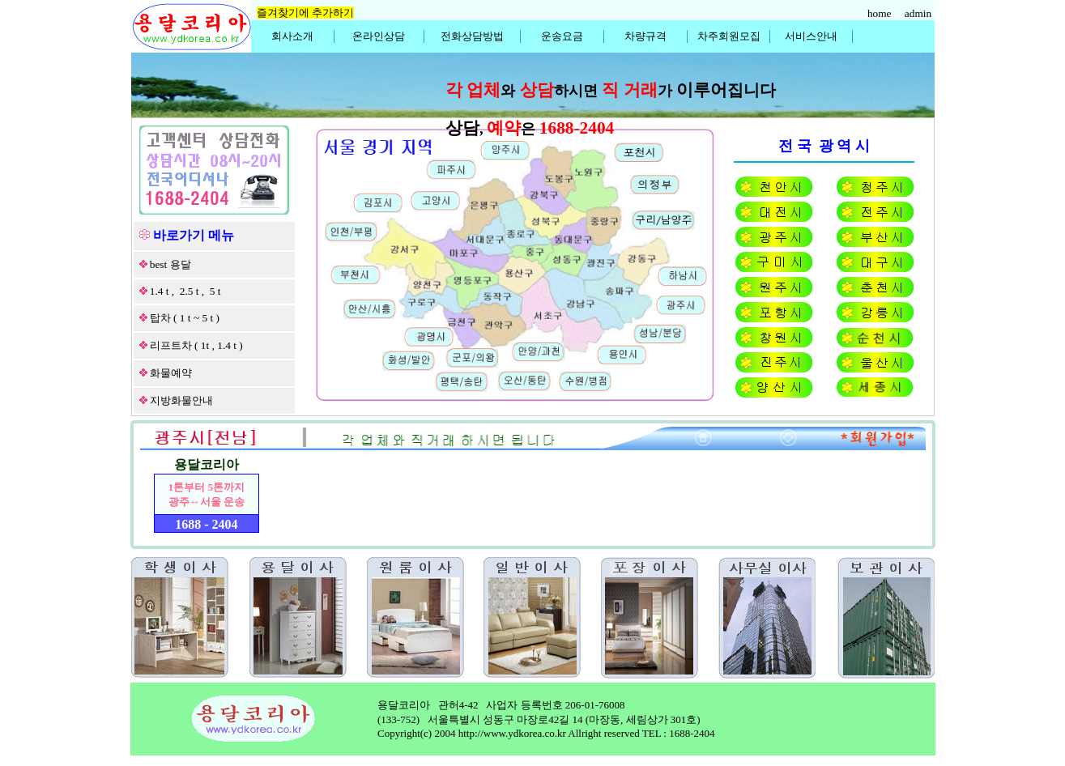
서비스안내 (811, 36)
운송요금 (562, 36)
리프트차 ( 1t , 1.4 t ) (196, 345)
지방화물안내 (181, 400)
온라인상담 (378, 36)
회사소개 (292, 36)
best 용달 (170, 264)
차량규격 (645, 36)
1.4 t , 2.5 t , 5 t (185, 291)
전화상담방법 (472, 36)
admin (920, 13)
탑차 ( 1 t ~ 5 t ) (184, 318)
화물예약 (171, 373)
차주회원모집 (728, 36)
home (880, 13)
